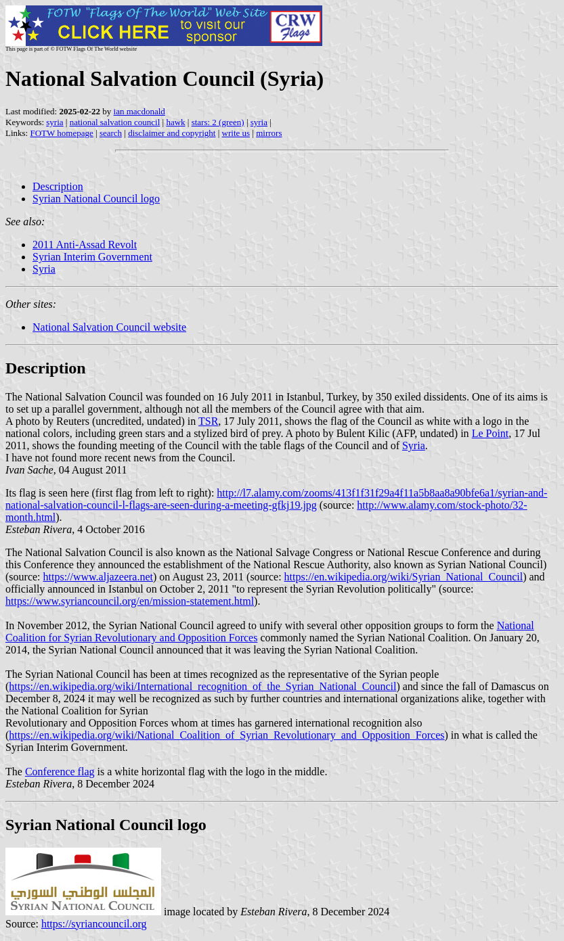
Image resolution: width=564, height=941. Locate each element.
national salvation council (115, 122)
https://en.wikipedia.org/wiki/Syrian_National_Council (403, 576)
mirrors (269, 133)
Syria (44, 269)
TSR (208, 421)
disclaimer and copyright (171, 133)
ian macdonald (139, 111)
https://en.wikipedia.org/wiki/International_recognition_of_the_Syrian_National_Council (202, 686)
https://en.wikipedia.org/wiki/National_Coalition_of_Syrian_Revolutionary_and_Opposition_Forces (226, 735)
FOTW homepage (61, 133)
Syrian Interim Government (92, 256)
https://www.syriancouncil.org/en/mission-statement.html (129, 601)
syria (54, 122)
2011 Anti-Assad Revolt (84, 244)
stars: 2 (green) (218, 122)
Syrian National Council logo (96, 198)
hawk (175, 122)
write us (236, 133)
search (111, 133)
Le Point (490, 433)
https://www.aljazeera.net (98, 576)
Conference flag (60, 771)
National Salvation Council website (109, 327)
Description (57, 186)
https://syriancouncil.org (94, 923)
